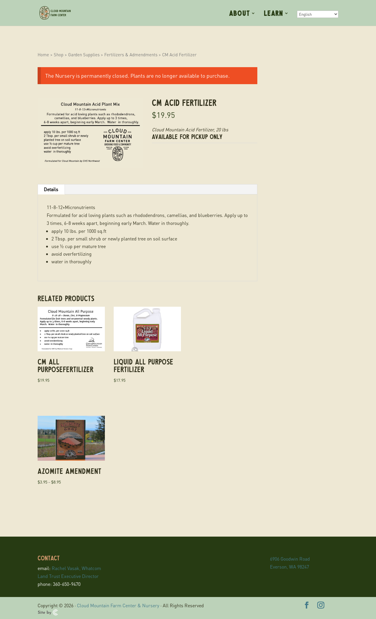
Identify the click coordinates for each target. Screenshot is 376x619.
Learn (273, 14)
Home (43, 54)
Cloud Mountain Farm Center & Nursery (118, 605)
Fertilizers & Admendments (130, 54)
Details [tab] (51, 189)
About (239, 14)
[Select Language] (317, 14)
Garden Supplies (84, 54)
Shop (58, 54)
